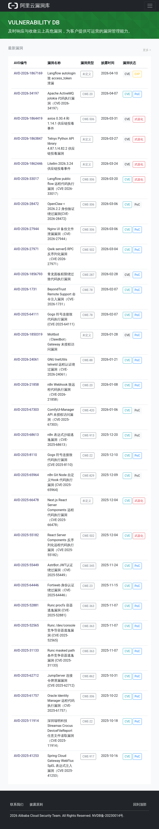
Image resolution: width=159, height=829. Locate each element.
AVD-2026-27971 (26, 249)
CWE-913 (88, 435)
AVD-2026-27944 (26, 229)
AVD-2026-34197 (26, 93)
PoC (137, 94)
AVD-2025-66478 (26, 500)
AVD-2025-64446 (26, 585)
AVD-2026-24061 (26, 359)
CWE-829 (88, 475)
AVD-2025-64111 (26, 314)
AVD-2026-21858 (26, 385)
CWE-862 (88, 676)
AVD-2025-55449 (26, 565)
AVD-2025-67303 (26, 410)
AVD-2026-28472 (26, 204)
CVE (127, 74)
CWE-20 (87, 94)
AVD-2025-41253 (26, 756)
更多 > (147, 50)
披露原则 (36, 804)
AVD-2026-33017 (26, 179)
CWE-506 (88, 119)
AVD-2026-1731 (25, 289)
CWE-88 (87, 360)
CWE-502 (88, 249)
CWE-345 (88, 565)
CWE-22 (87, 455)
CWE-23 (87, 586)
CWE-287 (88, 274)
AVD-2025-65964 (26, 475)
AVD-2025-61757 (26, 696)
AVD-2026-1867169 (28, 73)
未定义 (86, 74)
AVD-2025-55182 (26, 535)
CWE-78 (87, 290)
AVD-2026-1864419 (28, 118)
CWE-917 (88, 756)
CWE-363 (88, 606)
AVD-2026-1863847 (28, 139)
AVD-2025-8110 (25, 455)
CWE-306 (88, 179)
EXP (137, 74)
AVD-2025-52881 (26, 605)
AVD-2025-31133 (26, 650)
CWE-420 (88, 410)
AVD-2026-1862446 (28, 164)
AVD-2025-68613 (26, 435)
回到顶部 (139, 804)
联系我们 (16, 804)
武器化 (139, 119)
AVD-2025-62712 (26, 676)
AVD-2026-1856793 (28, 274)
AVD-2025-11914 (26, 721)
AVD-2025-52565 (26, 625)
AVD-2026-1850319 (28, 334)
